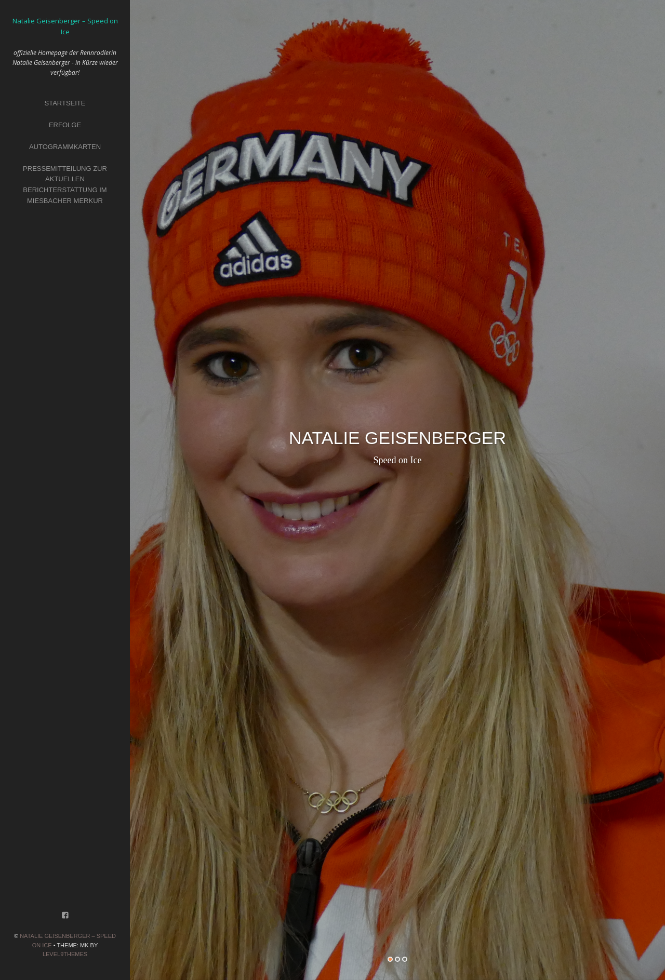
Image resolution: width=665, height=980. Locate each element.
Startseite (65, 103)
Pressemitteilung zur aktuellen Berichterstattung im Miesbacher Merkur (65, 185)
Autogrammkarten (65, 147)
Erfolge (65, 125)
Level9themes (65, 954)
